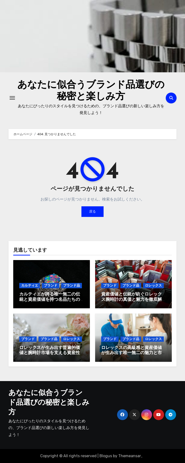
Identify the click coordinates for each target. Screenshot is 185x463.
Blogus (105, 456)
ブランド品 (71, 285)
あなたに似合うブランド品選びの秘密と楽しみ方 (48, 402)
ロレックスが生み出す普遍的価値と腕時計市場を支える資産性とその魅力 (49, 353)
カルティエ (29, 285)
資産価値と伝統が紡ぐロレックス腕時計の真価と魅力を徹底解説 (131, 299)
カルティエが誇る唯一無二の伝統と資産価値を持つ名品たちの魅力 (49, 299)
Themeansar (129, 456)
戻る (92, 211)
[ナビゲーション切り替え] (12, 98)
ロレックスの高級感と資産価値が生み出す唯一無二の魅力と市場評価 (131, 353)
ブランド (50, 285)
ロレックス (153, 285)
